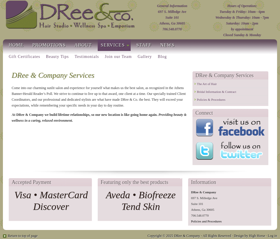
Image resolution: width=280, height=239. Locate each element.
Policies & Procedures (211, 99)
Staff (144, 45)
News (167, 45)
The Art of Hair (207, 84)
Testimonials (87, 56)
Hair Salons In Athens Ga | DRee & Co (69, 15)
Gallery (145, 56)
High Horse (257, 236)
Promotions (49, 45)
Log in (272, 236)
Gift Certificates (24, 56)
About (83, 45)
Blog (162, 56)
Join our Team (118, 56)
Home (16, 45)
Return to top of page (23, 236)
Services (113, 46)
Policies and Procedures (206, 221)
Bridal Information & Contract (216, 91)
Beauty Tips (57, 56)
